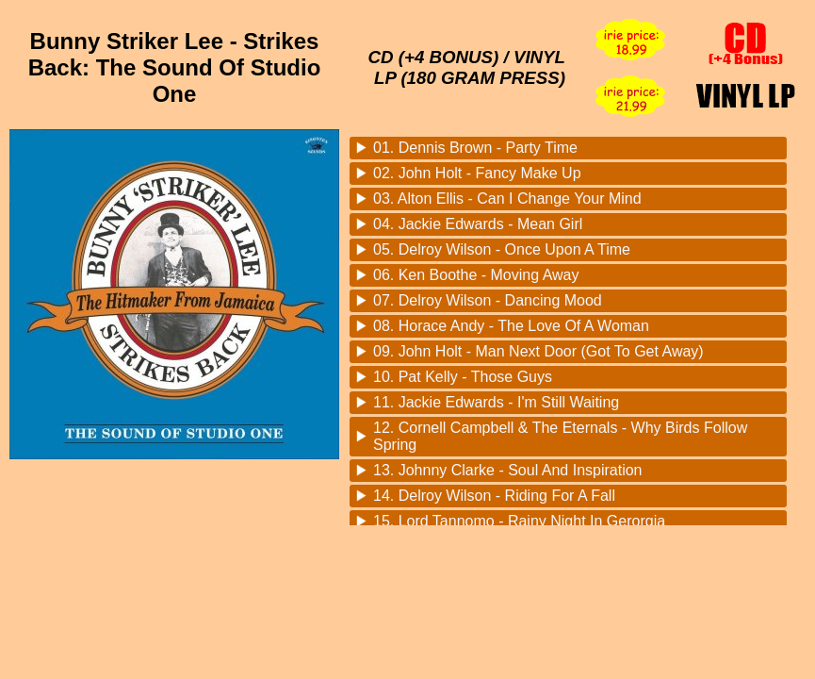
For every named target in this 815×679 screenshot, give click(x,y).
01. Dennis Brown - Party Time (475, 148)
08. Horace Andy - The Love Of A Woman (511, 326)
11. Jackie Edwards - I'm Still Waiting (496, 402)
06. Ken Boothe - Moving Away (476, 275)
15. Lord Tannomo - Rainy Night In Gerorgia (519, 521)
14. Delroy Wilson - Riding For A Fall (494, 496)
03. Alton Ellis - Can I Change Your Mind (507, 198)
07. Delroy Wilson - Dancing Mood (487, 300)
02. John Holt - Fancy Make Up (477, 173)
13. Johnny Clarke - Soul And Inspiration (508, 470)
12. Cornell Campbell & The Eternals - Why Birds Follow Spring (560, 436)
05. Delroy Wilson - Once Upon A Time (501, 249)
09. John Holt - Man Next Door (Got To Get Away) (538, 351)
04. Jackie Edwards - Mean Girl (477, 224)
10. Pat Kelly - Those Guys (462, 377)
